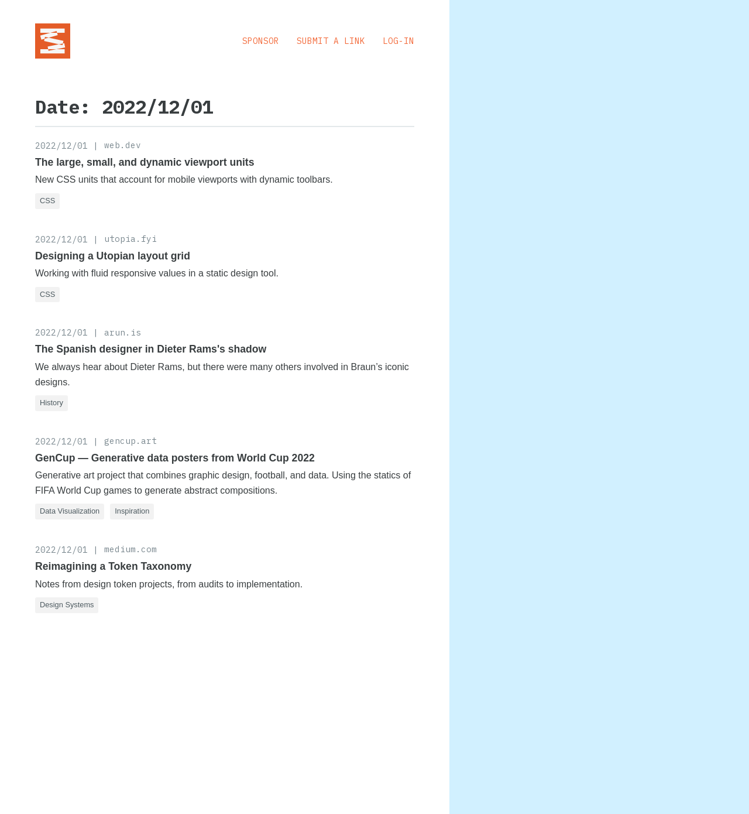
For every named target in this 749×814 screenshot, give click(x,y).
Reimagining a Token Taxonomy (113, 566)
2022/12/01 (61, 145)
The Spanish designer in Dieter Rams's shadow (150, 349)
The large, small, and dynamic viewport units (144, 162)
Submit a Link (331, 40)
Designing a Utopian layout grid (112, 256)
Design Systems (67, 604)
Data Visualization (69, 511)
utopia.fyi (130, 238)
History (51, 402)
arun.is (122, 332)
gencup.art (130, 440)
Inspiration (132, 511)
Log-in (398, 40)
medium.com (130, 549)
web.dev (122, 145)
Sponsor (260, 40)
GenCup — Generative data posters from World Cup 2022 (175, 458)
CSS (47, 200)
